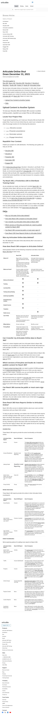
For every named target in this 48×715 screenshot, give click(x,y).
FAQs (6, 103)
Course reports (28, 518)
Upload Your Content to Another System (17, 100)
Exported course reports (30, 580)
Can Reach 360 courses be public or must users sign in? (22, 230)
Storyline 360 (6, 25)
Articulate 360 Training (8, 36)
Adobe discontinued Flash (13, 167)
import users (11, 355)
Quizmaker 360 (6, 44)
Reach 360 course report (32, 442)
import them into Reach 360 (30, 207)
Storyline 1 (6, 85)
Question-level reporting (30, 464)
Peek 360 (5, 51)
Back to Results (41, 71)
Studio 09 (26, 85)
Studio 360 (5, 40)
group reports (33, 484)
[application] (44, 711)
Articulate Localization (8, 27)
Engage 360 (5, 46)
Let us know (27, 595)
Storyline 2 (35, 83)
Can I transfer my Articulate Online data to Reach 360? (22, 222)
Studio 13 (20, 85)
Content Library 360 (7, 34)
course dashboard (31, 563)
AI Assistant (5, 21)
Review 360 (5, 30)
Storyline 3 (28, 83)
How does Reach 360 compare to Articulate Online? (21, 218)
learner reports (41, 522)
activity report (30, 550)
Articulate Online (35, 85)
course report (30, 530)
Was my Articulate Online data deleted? (17, 215)
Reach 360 (5, 32)
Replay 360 (5, 49)
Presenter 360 (6, 42)
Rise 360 (5, 23)
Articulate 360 (7, 96)
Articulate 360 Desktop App (9, 38)
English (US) (7, 625)
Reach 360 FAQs (7, 251)
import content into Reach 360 (13, 368)
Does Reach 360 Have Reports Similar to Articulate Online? (23, 233)
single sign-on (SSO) (36, 479)
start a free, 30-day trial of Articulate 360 (22, 198)
